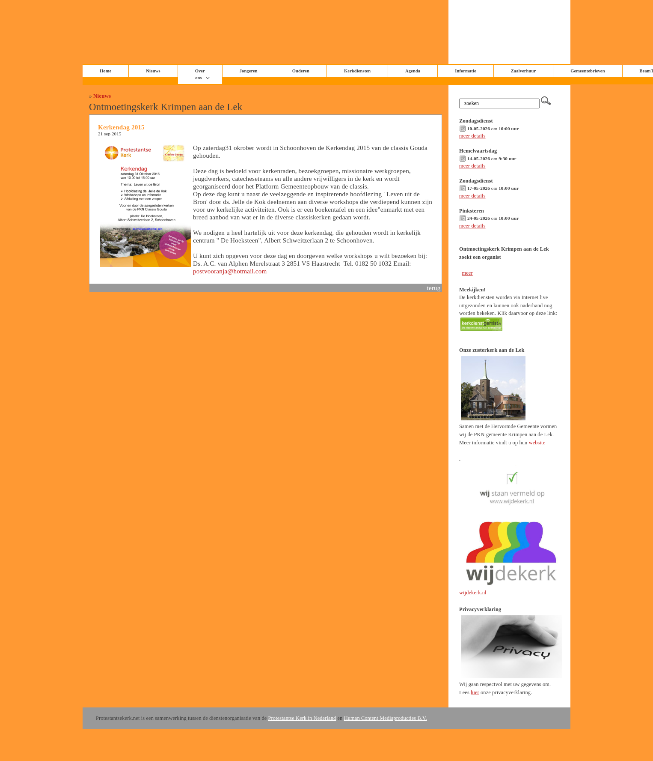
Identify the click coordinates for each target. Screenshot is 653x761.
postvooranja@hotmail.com (230, 271)
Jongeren (249, 71)
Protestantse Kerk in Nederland (302, 718)
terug (434, 287)
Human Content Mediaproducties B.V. (385, 718)
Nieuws (102, 96)
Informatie (465, 71)
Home (105, 71)
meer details (472, 136)
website (537, 443)
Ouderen (300, 71)
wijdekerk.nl (473, 593)
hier (475, 692)
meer (467, 273)
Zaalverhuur (523, 71)
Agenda (412, 71)
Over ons (200, 74)
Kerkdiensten (357, 71)
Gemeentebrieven (587, 71)
